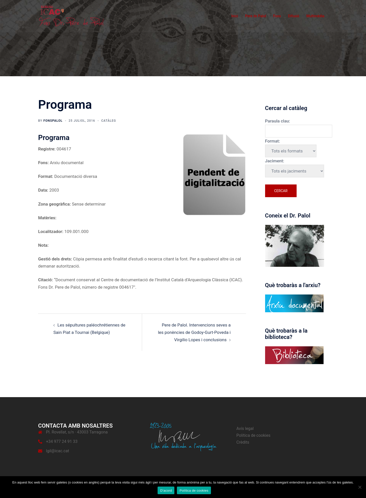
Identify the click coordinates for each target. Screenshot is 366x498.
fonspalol (53, 120)
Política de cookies (253, 435)
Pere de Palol (255, 16)
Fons (277, 16)
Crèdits (242, 442)
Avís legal (245, 428)
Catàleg (108, 120)
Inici (234, 16)
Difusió (293, 16)
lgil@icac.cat (57, 450)
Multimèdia (315, 16)
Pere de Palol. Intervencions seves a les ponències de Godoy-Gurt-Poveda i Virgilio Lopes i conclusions (194, 332)
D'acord (166, 490)
